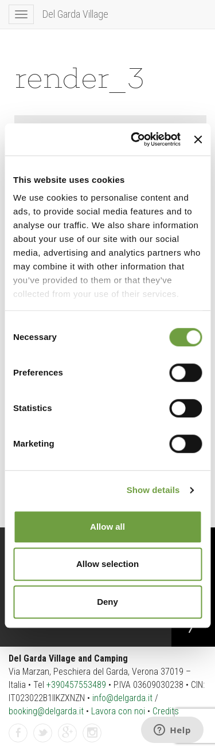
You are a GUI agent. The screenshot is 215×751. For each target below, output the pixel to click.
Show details (153, 490)
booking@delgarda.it (46, 711)
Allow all (107, 526)
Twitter (43, 733)
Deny (107, 602)
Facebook (18, 733)
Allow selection (107, 564)
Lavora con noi (118, 711)
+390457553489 (76, 684)
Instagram (92, 733)
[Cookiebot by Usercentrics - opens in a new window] (135, 139)
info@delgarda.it (122, 698)
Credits (166, 711)
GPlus (67, 733)
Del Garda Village (75, 14)
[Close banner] (198, 139)
